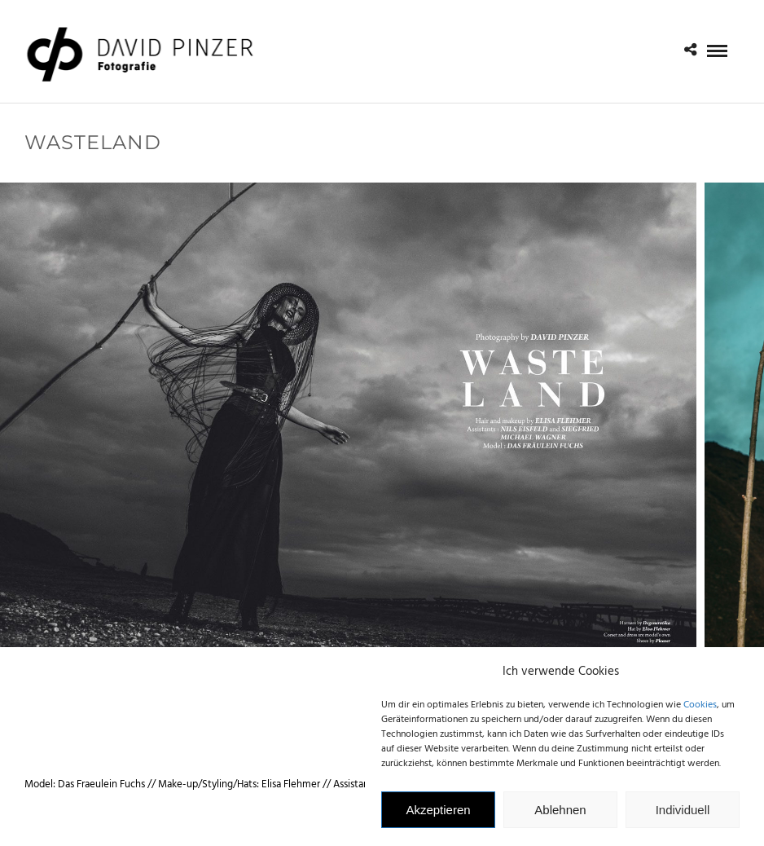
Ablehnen (560, 817)
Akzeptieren (438, 817)
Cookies (700, 713)
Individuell (683, 817)
